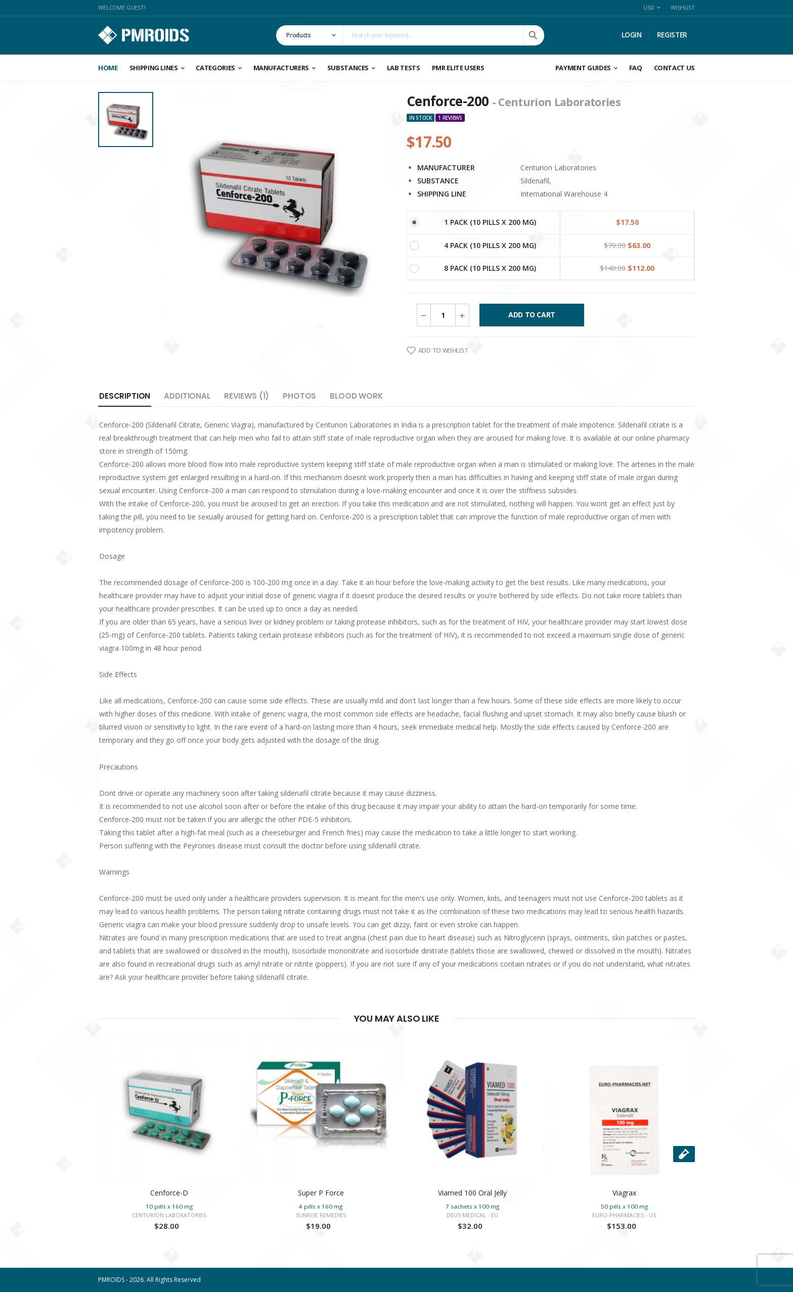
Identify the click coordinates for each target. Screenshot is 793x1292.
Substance (438, 180)
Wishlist (683, 7)
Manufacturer (446, 167)
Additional (187, 396)
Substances (348, 67)
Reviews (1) (246, 396)
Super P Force (321, 1193)
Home (108, 67)
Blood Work (356, 396)
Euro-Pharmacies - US (624, 1215)
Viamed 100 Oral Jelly (472, 1193)
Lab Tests (403, 67)
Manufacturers (281, 67)
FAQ (635, 67)
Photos (299, 396)
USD (648, 7)
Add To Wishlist (437, 351)
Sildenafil (534, 180)
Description (124, 396)
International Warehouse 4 (563, 194)
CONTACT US (674, 67)
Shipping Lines (153, 67)
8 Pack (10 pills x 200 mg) (490, 268)
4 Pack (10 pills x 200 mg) (490, 245)
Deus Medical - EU (472, 1215)
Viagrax (624, 1193)
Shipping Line (441, 194)
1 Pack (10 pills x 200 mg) (490, 222)
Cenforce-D (169, 1193)
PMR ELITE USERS (458, 67)
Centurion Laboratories (558, 167)
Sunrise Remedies (321, 1215)
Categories (215, 67)
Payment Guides (583, 67)
